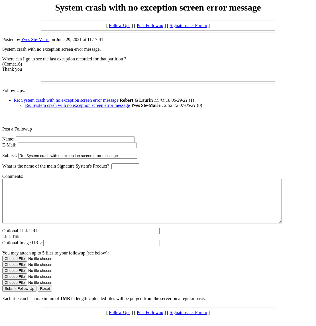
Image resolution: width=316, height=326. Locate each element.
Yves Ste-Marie (35, 39)
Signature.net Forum (188, 25)
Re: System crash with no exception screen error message (66, 100)
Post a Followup (17, 129)
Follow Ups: (13, 90)
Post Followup (150, 25)
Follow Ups (119, 25)
